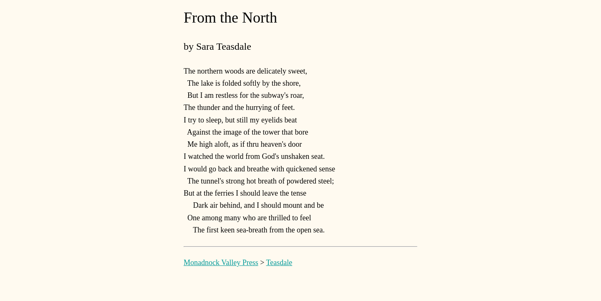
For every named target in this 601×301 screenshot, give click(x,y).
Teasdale (279, 262)
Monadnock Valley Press (221, 262)
